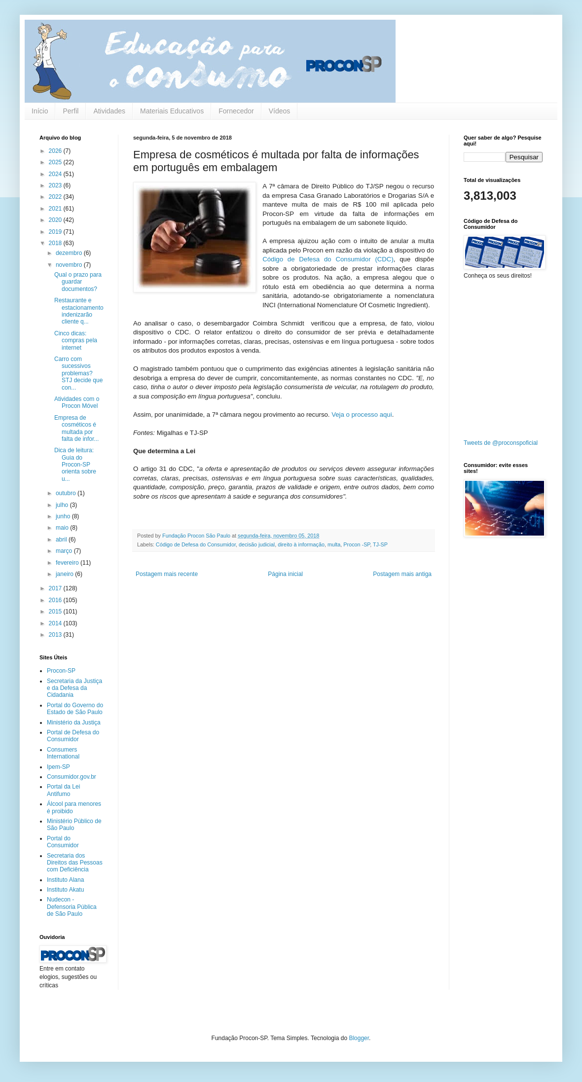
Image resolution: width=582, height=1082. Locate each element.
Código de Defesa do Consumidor (196, 544)
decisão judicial (257, 544)
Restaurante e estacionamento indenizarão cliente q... (79, 311)
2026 (56, 150)
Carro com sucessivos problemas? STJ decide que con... (78, 373)
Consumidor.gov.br (71, 776)
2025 (56, 162)
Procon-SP (61, 670)
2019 (56, 231)
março (65, 550)
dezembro (70, 253)
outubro (66, 493)
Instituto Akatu (65, 889)
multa (333, 544)
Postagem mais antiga (402, 574)
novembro (70, 264)
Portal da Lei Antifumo (63, 790)
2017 (56, 588)
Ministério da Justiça (74, 722)
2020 (56, 219)
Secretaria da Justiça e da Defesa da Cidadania (74, 688)
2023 (56, 185)
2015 (56, 611)
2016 (56, 600)
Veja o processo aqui (361, 414)
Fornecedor (236, 111)
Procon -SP (356, 544)
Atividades (109, 111)
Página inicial (285, 574)
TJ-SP (380, 544)
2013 (56, 634)
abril (62, 539)
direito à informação (301, 544)
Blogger (359, 1038)
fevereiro (68, 562)
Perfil (70, 111)
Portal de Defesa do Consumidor (73, 736)
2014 (56, 623)
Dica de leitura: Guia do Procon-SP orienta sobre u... (75, 464)
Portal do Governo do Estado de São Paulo (75, 709)
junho (64, 516)
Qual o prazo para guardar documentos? (78, 281)
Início (40, 111)
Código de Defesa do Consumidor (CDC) (328, 259)
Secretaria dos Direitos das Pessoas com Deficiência (75, 862)
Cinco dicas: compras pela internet (75, 340)
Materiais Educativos (172, 111)
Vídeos (280, 111)
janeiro (65, 574)
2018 (56, 243)
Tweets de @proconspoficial (501, 442)
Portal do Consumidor (63, 842)
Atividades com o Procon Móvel (76, 402)
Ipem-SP (58, 766)
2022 (56, 196)
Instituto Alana (65, 879)
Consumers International (63, 753)
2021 (56, 208)
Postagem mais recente (167, 574)
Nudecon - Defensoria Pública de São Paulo (72, 906)
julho (63, 505)
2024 (56, 174)
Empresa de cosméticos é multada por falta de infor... (76, 428)
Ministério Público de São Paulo (74, 824)
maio (63, 527)
